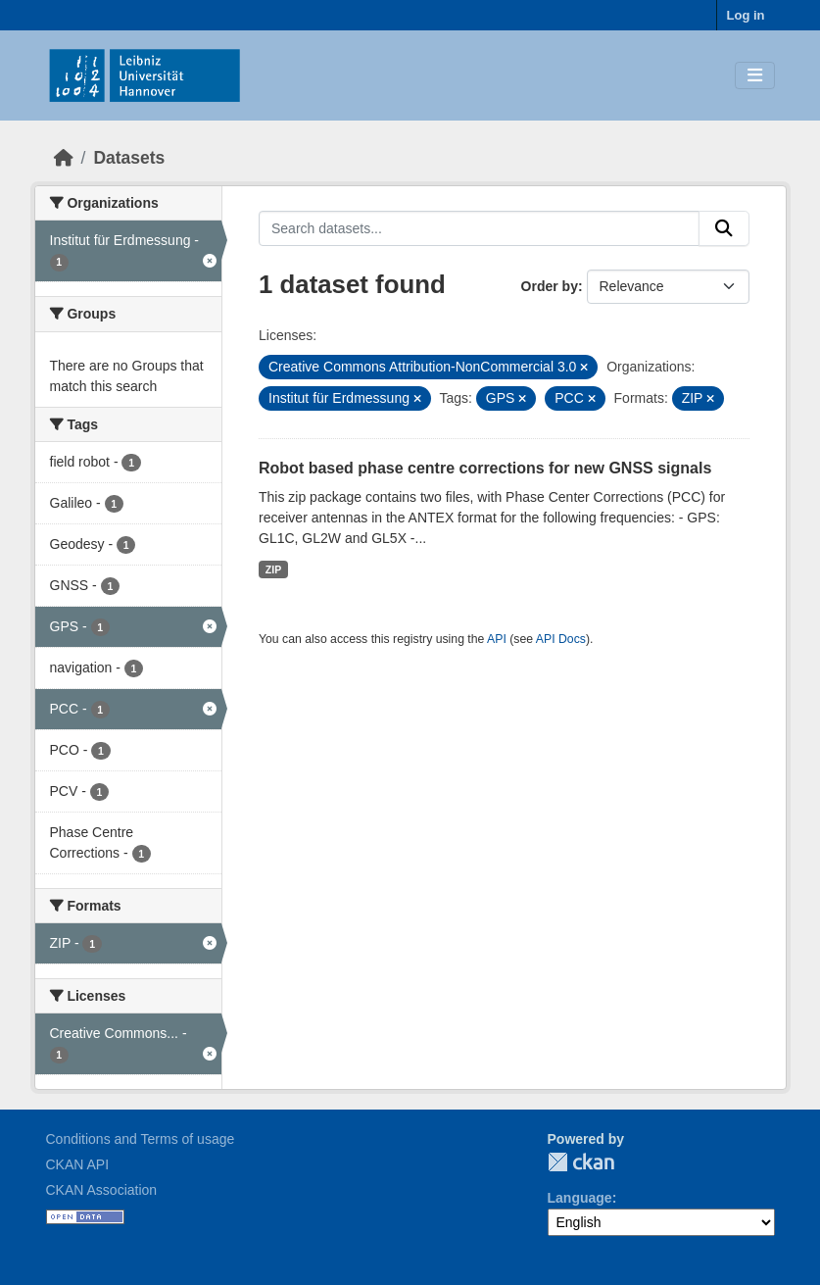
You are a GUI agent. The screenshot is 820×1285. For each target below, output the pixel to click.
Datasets (129, 158)
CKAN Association (102, 1190)
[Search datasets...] (479, 228)
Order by (549, 286)
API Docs (561, 639)
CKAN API (78, 1164)
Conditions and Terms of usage (140, 1139)
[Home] (63, 158)
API (496, 639)
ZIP (273, 569)
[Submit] (724, 228)
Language (580, 1198)
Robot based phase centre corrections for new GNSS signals (485, 468)
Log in (746, 15)
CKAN (581, 1162)
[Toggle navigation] (755, 76)
